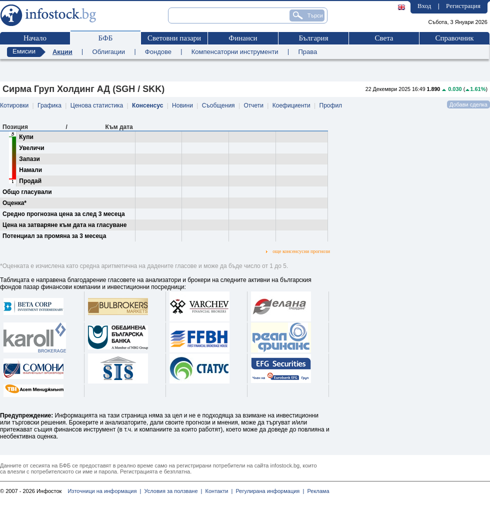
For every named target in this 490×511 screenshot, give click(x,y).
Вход (424, 6)
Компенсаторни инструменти (235, 52)
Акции (62, 52)
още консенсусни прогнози (298, 251)
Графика (50, 105)
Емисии (24, 51)
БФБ (105, 38)
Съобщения (218, 105)
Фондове (158, 52)
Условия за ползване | (171, 491)
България (313, 38)
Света (383, 38)
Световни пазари (174, 38)
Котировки (14, 105)
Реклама (316, 491)
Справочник (454, 38)
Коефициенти (291, 105)
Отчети (254, 105)
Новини (182, 105)
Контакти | (217, 491)
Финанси (242, 38)
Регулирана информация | (268, 491)
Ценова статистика (96, 105)
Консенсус (147, 105)
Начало (35, 38)
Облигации (108, 52)
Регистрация (463, 6)
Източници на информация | (104, 491)
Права (307, 52)
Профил (331, 105)
